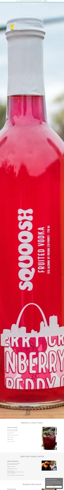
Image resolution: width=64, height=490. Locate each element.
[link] (32, 5)
